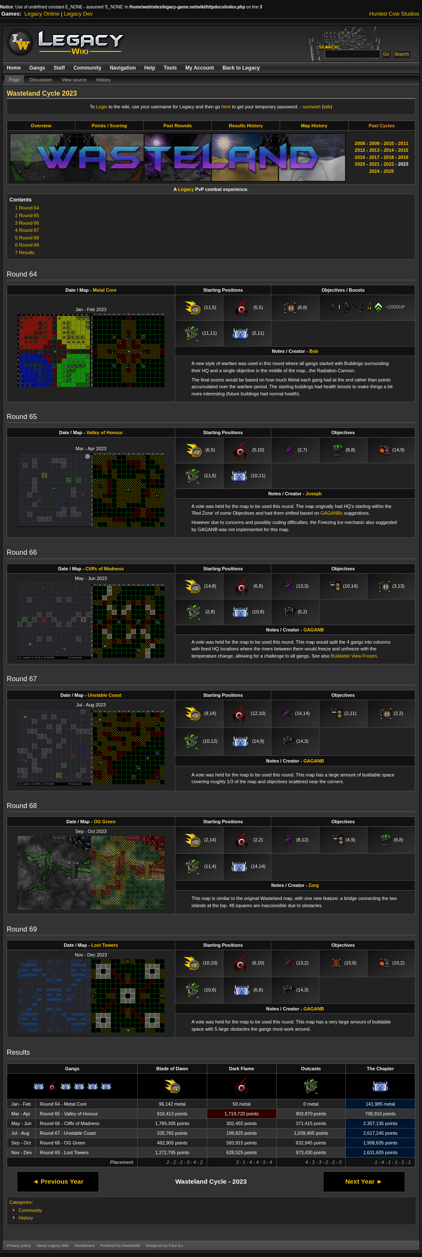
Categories (20, 1202)
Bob (313, 351)
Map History (314, 125)
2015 (403, 150)
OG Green (104, 821)
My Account (199, 68)
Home (14, 68)
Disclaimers (85, 1246)
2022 (389, 164)
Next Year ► (364, 1181)
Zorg (314, 885)
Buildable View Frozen (354, 655)
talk (327, 106)
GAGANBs (332, 513)
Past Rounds (177, 125)
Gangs (37, 68)
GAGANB (313, 629)
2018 (389, 157)
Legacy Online (41, 14)
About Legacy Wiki (52, 1246)
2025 (389, 171)
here (226, 106)
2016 (360, 157)
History (103, 79)
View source (74, 79)
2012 (360, 150)
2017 (374, 157)
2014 (389, 150)
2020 (360, 164)
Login (101, 106)
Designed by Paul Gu (164, 1246)
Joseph (314, 493)
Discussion (40, 79)
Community (87, 68)
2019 (403, 157)
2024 (374, 171)
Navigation (123, 68)
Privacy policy (19, 1246)
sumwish (311, 106)
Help (149, 68)
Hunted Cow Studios (394, 14)
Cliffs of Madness (104, 568)
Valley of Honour (104, 432)
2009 (374, 143)
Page (14, 79)
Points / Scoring (109, 125)
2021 (374, 164)
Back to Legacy (241, 68)
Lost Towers (104, 945)
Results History (246, 125)
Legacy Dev (78, 14)
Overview (41, 125)
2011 (403, 143)
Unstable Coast (104, 695)
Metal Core (104, 290)
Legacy (186, 189)
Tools (170, 68)
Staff (59, 68)
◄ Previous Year (57, 1181)
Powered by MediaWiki (120, 1246)
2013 (374, 150)
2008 (360, 143)
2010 (389, 143)
